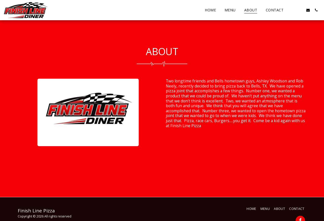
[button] (292, 10)
